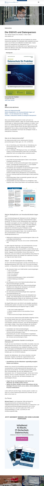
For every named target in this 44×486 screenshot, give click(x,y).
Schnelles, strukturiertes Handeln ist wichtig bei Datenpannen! (20, 115)
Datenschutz (22, 11)
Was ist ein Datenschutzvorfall (12, 110)
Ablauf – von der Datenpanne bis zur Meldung (16, 113)
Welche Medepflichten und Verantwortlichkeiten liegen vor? (20, 112)
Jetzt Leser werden (9, 100)
